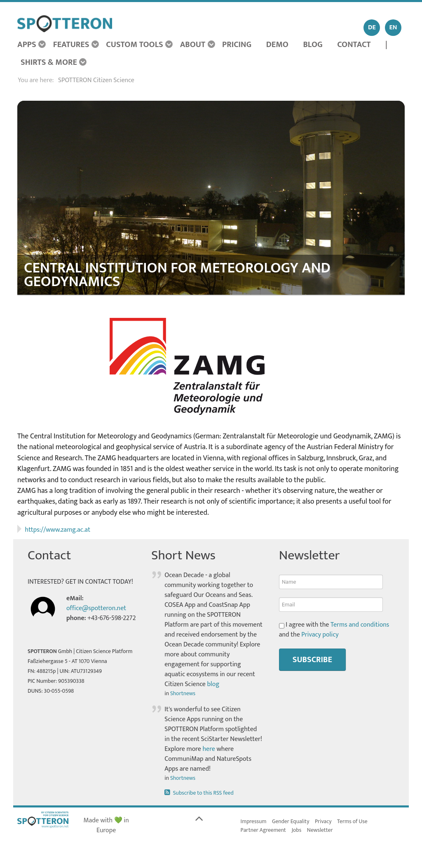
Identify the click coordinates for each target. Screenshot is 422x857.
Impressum (254, 821)
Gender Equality (290, 821)
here (208, 749)
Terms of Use (352, 821)
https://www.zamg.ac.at (58, 529)
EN (393, 27)
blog (213, 684)
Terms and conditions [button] (360, 624)
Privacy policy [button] (319, 634)
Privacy (323, 821)
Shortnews (182, 693)
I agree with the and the (334, 630)
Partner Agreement (263, 830)
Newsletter (320, 830)
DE (372, 27)
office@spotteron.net (96, 608)
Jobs (297, 830)
